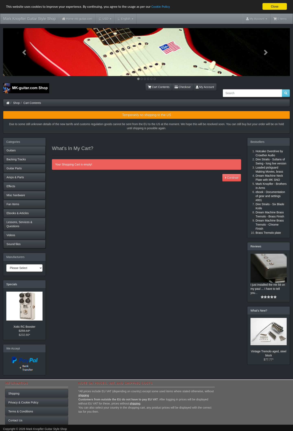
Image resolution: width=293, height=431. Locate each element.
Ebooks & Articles (18, 213)
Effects (11, 186)
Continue (231, 177)
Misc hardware (16, 195)
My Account (205, 87)
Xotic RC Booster (24, 326)
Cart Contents (158, 87)
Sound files (14, 244)
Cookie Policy (160, 6)
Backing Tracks (16, 159)
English (125, 19)
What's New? (258, 310)
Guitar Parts (14, 168)
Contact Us (15, 420)
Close (274, 6)
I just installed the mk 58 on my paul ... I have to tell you (267, 288)
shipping (83, 395)
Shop (16, 103)
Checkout (183, 87)
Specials (11, 284)
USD (105, 19)
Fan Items (13, 204)
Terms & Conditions (20, 411)
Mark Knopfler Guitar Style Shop (29, 19)
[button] (24, 52)
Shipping (14, 393)
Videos (11, 235)
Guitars (11, 150)
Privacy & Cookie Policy (23, 402)
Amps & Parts (15, 177)
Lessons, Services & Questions (19, 224)
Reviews (255, 246)
